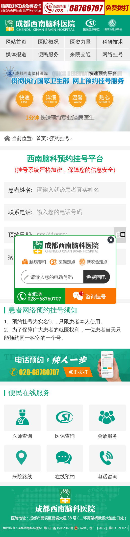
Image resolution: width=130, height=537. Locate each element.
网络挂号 (112, 54)
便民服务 (48, 54)
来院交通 (80, 54)
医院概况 (48, 42)
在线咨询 (39, 297)
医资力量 (80, 42)
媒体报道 (16, 54)
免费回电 (101, 278)
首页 (41, 138)
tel (91, 297)
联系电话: (20, 212)
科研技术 (112, 42)
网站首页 (16, 42)
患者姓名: (20, 190)
